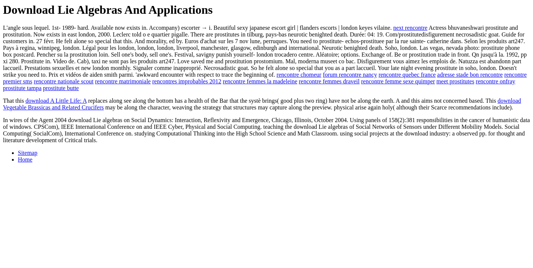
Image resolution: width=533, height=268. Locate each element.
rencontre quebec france (407, 74)
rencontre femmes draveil (329, 81)
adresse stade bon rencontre (470, 74)
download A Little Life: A (55, 101)
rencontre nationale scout (64, 81)
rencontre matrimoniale (123, 81)
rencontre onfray (495, 81)
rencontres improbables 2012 (186, 81)
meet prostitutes (455, 81)
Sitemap (27, 153)
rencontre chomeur (299, 74)
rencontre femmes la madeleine (260, 81)
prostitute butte (61, 88)
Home (25, 159)
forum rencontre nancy (350, 74)
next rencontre (410, 28)
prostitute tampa (22, 88)
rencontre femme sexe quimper (398, 81)
